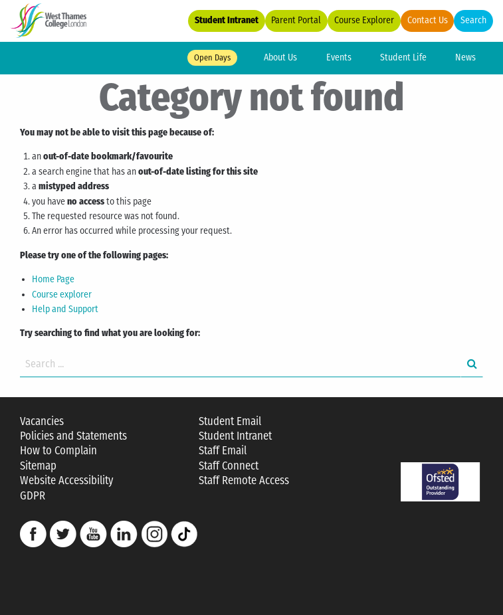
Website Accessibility (66, 480)
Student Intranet (226, 20)
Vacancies (42, 421)
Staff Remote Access (244, 480)
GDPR (32, 495)
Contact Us (427, 20)
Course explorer (62, 294)
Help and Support (65, 309)
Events (339, 57)
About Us (280, 57)
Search (473, 20)
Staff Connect (228, 466)
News (465, 57)
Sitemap (38, 466)
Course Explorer (364, 20)
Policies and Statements (73, 436)
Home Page (53, 279)
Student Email (230, 421)
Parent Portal (296, 20)
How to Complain (58, 450)
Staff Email (223, 450)
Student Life (403, 57)
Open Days (212, 57)
